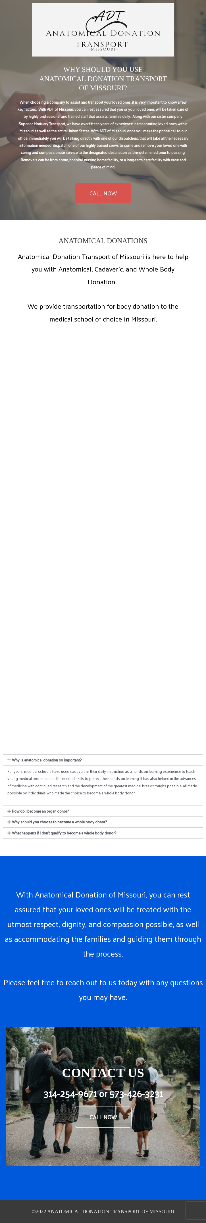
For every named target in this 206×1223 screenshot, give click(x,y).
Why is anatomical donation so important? (47, 759)
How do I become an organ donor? (40, 811)
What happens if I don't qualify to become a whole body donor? (64, 832)
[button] (103, 193)
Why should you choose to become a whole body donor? (59, 821)
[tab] (103, 760)
